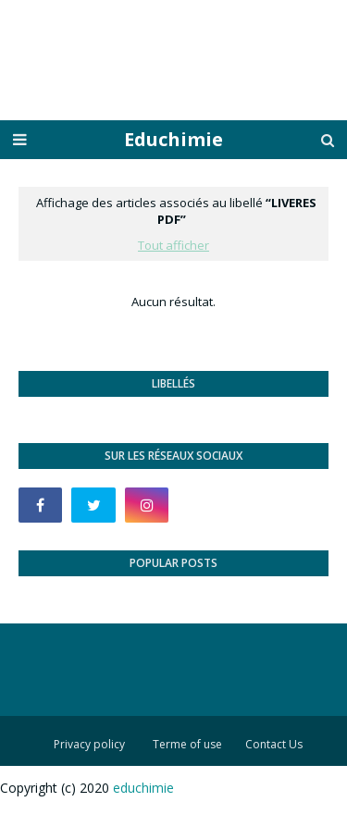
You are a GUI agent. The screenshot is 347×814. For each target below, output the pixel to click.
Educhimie (173, 139)
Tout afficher (173, 245)
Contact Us (274, 744)
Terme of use (187, 744)
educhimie (143, 787)
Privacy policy (89, 744)
